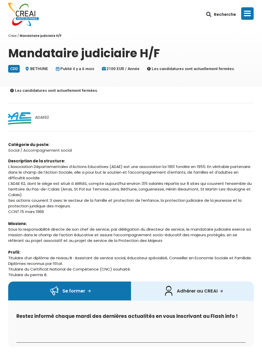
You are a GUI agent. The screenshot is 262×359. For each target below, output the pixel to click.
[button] (209, 14)
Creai (12, 35)
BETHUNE (39, 68)
